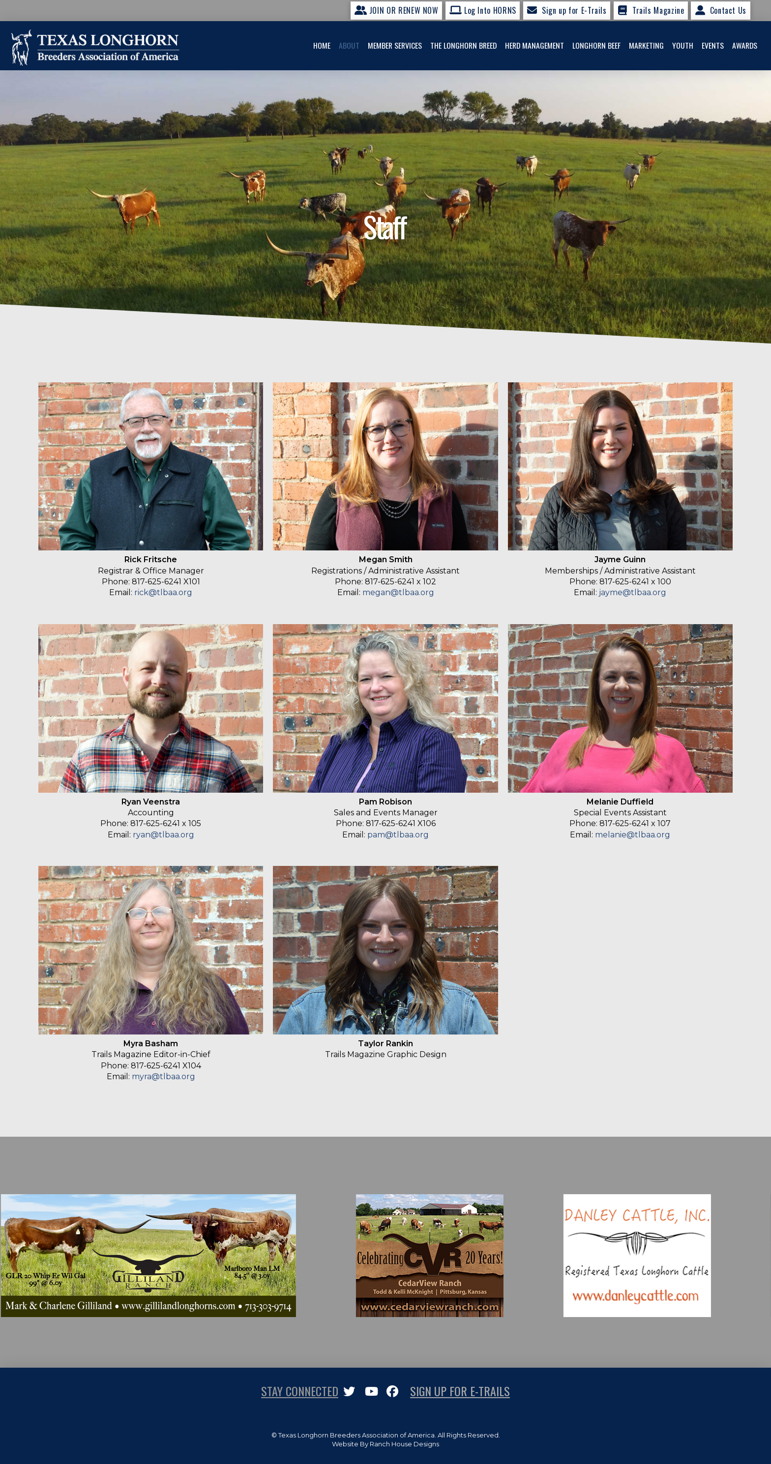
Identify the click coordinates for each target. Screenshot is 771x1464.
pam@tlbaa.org (398, 834)
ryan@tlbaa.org (163, 834)
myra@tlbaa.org (163, 1076)
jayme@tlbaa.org (632, 592)
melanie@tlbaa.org (632, 834)
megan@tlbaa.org (398, 592)
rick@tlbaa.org (163, 592)
